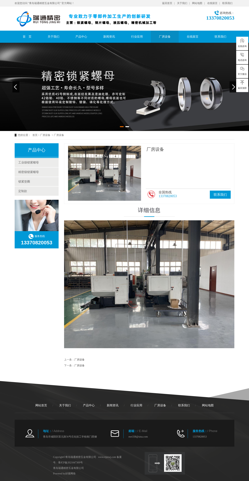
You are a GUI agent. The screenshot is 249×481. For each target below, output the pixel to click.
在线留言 (212, 3)
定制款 (22, 191)
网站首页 (41, 405)
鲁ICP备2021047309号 (70, 462)
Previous (15, 86)
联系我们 (227, 3)
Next (233, 86)
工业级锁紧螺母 (28, 162)
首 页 (27, 36)
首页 (35, 135)
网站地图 (197, 3)
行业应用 (137, 36)
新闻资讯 (109, 36)
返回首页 (167, 3)
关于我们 (182, 3)
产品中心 (81, 36)
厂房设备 (165, 36)
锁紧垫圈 (24, 181)
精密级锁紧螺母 (28, 172)
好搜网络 (70, 473)
